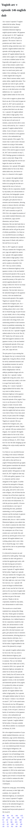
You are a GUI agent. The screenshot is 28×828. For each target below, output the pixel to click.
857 (21, 826)
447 (21, 822)
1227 (4, 817)
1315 (8, 817)
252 (3, 826)
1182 (12, 824)
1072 (16, 822)
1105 (18, 817)
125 (3, 824)
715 (16, 819)
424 (16, 826)
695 (21, 824)
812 (12, 826)
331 (12, 815)
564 (8, 815)
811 (11, 819)
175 (3, 822)
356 (13, 817)
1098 (20, 819)
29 (7, 822)
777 (22, 817)
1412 (17, 815)
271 (17, 824)
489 (3, 815)
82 (3, 819)
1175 (21, 815)
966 (11, 822)
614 (7, 819)
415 (8, 824)
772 (8, 826)
